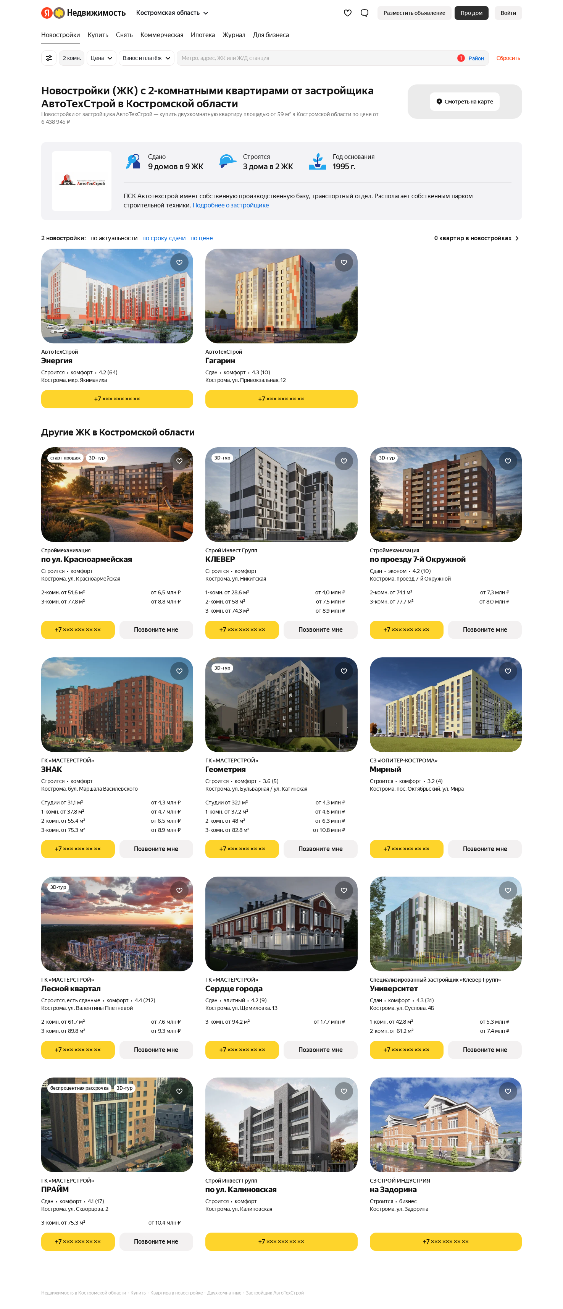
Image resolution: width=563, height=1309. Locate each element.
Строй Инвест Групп (231, 550)
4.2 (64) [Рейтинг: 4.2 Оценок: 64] (108, 372)
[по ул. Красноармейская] (117, 494)
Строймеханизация (66, 550)
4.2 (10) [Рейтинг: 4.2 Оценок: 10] (422, 571)
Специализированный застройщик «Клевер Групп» (435, 980)
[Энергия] (117, 296)
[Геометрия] (281, 704)
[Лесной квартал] (117, 924)
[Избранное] (348, 13)
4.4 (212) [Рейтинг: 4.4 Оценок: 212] (145, 1000)
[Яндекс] (47, 13)
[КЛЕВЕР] (281, 494)
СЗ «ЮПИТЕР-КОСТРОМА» (403, 760)
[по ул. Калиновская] (281, 1125)
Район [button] (476, 58)
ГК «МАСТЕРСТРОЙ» (67, 760)
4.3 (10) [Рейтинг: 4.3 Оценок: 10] (261, 372)
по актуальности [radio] (114, 238)
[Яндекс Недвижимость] (89, 13)
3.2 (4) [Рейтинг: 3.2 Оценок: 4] (435, 781)
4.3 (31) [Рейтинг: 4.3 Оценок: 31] (425, 1000)
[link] (508, 13)
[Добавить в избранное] (179, 262)
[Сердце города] (281, 924)
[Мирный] (446, 704)
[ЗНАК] (117, 704)
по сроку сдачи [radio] (164, 238)
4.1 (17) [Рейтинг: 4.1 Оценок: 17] (96, 1201)
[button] (364, 13)
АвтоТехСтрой (59, 352)
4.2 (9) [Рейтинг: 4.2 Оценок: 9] (259, 1000)
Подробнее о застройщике (231, 205)
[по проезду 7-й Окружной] (446, 494)
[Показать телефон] (117, 399)
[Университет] (446, 924)
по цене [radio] (201, 238)
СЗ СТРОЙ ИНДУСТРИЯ (400, 1181)
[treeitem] (62, 35)
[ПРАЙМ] (117, 1125)
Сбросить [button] (508, 58)
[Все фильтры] (48, 58)
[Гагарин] (281, 296)
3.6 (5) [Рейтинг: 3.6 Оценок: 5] (271, 781)
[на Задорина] (446, 1125)
